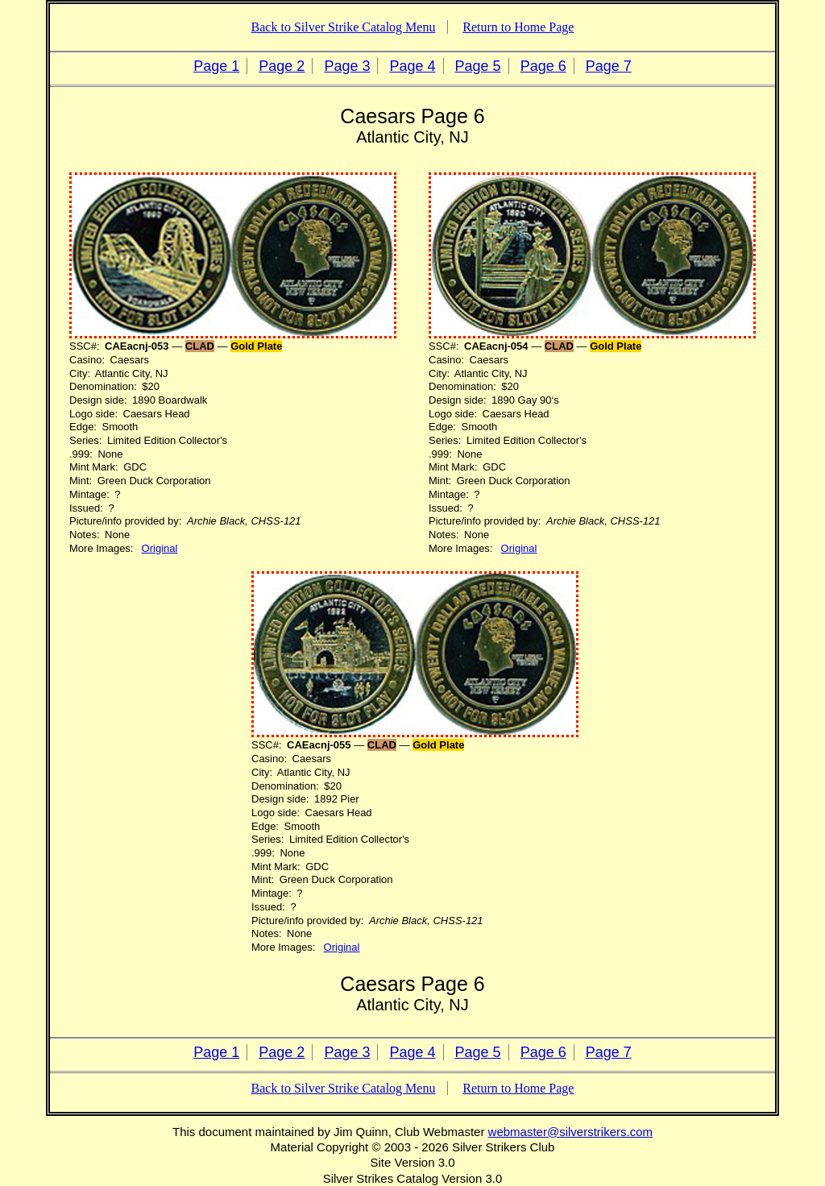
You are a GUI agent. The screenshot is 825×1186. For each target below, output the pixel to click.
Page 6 (543, 66)
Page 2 (282, 66)
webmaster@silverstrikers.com (570, 1131)
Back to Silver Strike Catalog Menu (343, 27)
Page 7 (609, 66)
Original (160, 548)
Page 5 (478, 66)
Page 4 (412, 66)
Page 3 (347, 66)
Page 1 (216, 66)
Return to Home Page (518, 27)
